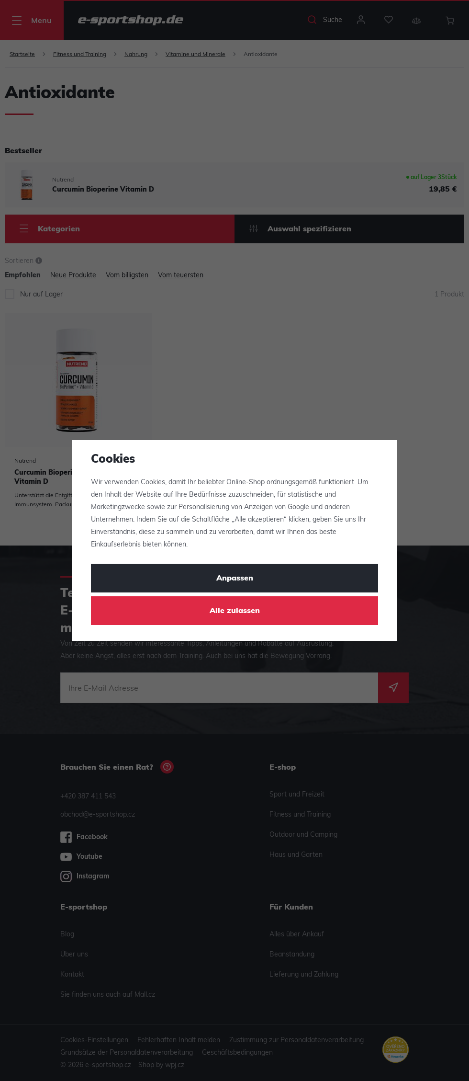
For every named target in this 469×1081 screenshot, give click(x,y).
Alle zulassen (235, 611)
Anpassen (234, 578)
